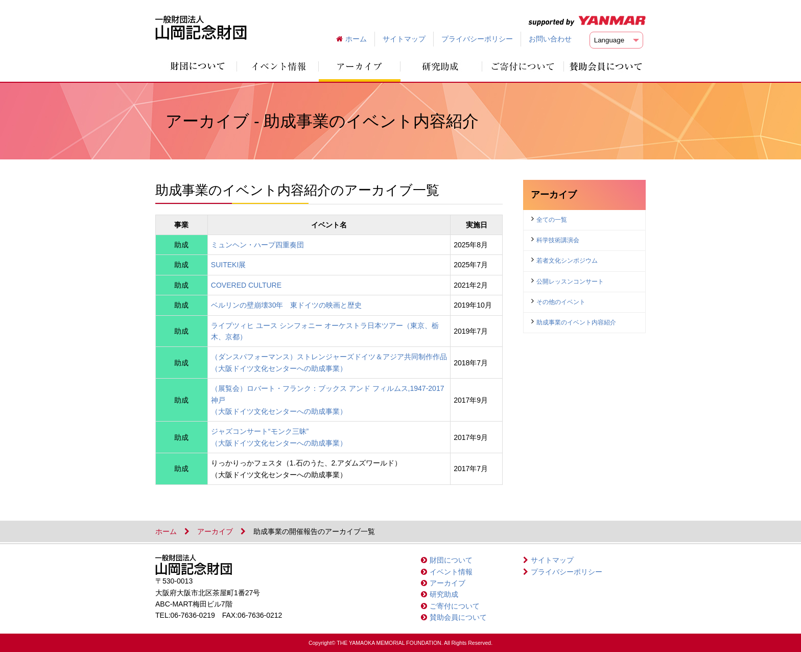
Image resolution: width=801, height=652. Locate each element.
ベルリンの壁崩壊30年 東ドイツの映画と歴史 (286, 305)
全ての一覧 (551, 219)
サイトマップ (404, 39)
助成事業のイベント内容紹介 (576, 322)
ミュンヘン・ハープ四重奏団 (257, 245)
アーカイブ (215, 531)
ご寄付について (455, 606)
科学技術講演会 (557, 240)
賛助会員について (458, 617)
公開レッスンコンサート (570, 281)
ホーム (356, 39)
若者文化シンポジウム (567, 260)
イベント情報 (451, 572)
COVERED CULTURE (246, 285)
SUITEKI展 (228, 265)
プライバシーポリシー (477, 39)
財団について (451, 560)
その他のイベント (560, 302)
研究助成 (444, 594)
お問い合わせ (550, 39)
